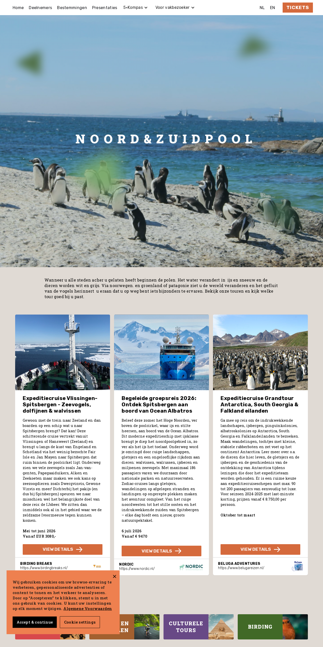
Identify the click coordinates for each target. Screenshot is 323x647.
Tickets (297, 7)
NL (262, 7)
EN (272, 7)
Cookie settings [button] (80, 622)
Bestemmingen (72, 7)
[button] (135, 7)
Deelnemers (40, 7)
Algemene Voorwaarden (87, 608)
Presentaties (104, 7)
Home (18, 7)
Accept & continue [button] (35, 622)
